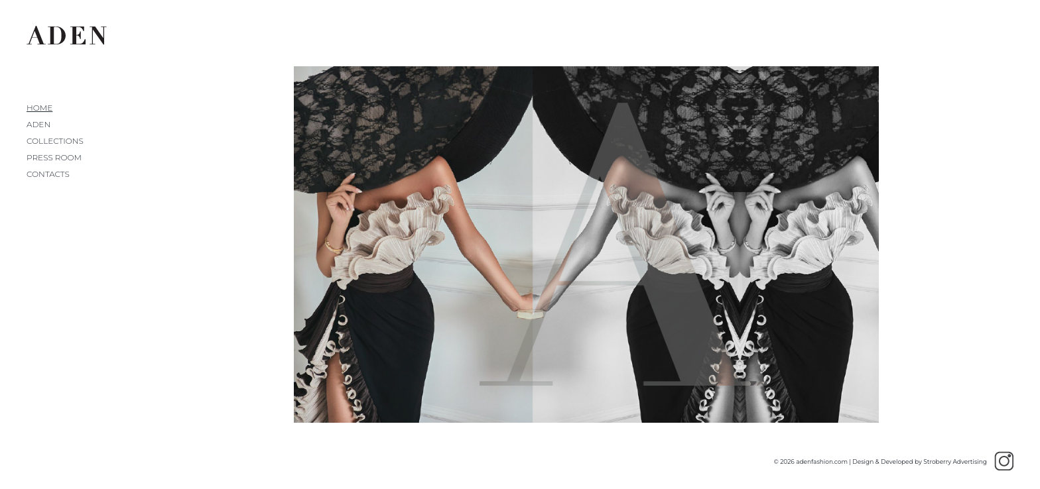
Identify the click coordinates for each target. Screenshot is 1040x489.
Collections (55, 141)
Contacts (48, 174)
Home (39, 108)
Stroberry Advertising (955, 461)
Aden (38, 124)
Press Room (54, 157)
